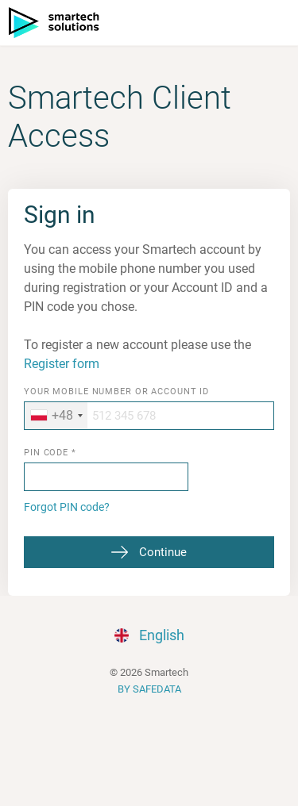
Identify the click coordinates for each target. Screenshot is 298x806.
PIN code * (50, 453)
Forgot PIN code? (67, 507)
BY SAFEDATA (149, 689)
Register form (61, 363)
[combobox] (56, 415)
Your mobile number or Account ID (116, 392)
